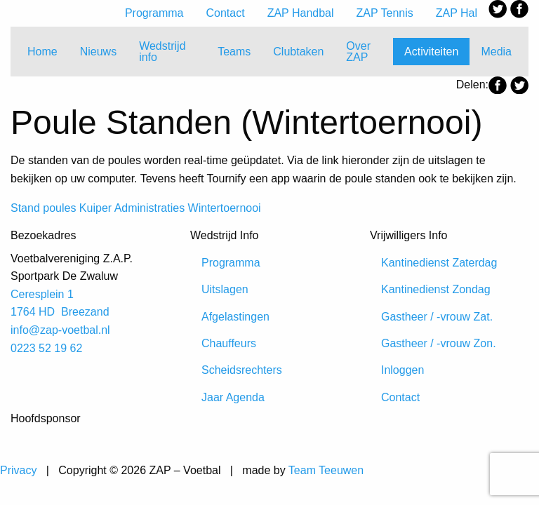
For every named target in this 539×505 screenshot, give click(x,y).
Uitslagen (224, 289)
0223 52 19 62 (46, 348)
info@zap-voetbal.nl (60, 330)
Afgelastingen (235, 317)
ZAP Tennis (385, 13)
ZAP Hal (456, 13)
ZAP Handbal (300, 13)
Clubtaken (298, 52)
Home (42, 52)
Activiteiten (431, 52)
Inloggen (402, 370)
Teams (234, 52)
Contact (225, 13)
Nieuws (98, 52)
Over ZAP (358, 51)
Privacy (18, 470)
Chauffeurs (228, 343)
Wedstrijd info (162, 51)
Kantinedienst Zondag (436, 289)
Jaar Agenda (233, 397)
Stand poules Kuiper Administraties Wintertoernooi (136, 208)
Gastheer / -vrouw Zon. (438, 343)
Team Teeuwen (326, 470)
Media (496, 52)
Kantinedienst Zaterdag (439, 263)
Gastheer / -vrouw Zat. (437, 317)
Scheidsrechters (241, 370)
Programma (154, 13)
